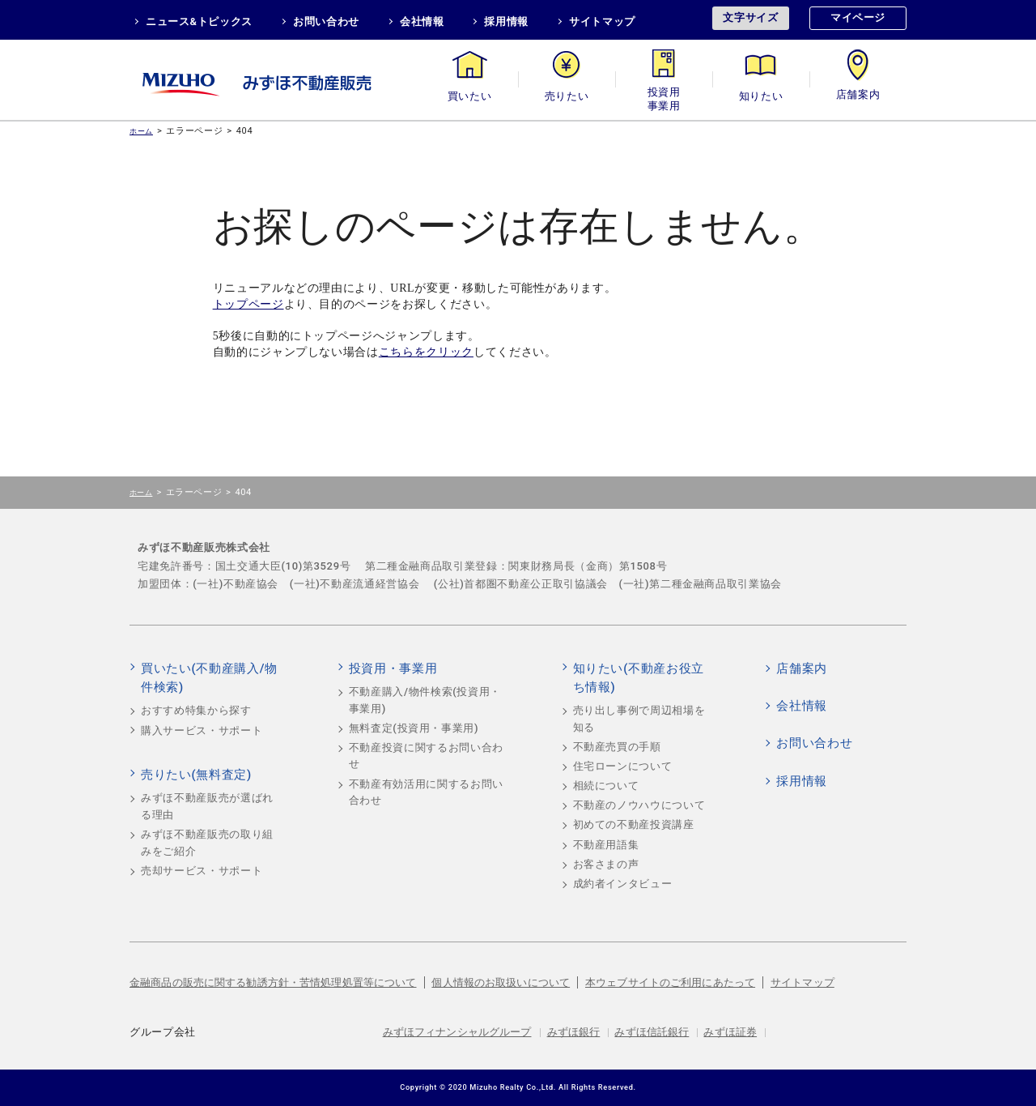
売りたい (567, 96)
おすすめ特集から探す (196, 710)
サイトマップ (602, 21)
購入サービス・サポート (201, 730)
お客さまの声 (606, 864)
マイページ (857, 17)
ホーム (141, 130)
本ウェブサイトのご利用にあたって (670, 982)
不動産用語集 (606, 845)
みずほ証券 (730, 1032)
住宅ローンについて (623, 766)
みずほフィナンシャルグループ (457, 1032)
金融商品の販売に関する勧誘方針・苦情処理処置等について (273, 982)
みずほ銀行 (574, 1032)
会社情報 (422, 21)
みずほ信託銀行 (651, 1032)
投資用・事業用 (664, 96)
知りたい (761, 96)
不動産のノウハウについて (639, 805)
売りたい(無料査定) (196, 774)
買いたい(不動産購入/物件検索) (209, 678)
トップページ (248, 304)
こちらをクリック (426, 352)
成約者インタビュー (623, 884)
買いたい (470, 96)
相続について (606, 785)
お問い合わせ (326, 21)
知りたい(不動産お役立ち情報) (638, 678)
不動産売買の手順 (617, 747)
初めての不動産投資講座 (633, 824)
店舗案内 (858, 96)
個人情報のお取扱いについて (500, 982)
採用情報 (506, 21)
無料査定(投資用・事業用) (414, 728)
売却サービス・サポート (201, 871)
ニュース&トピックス (199, 21)
